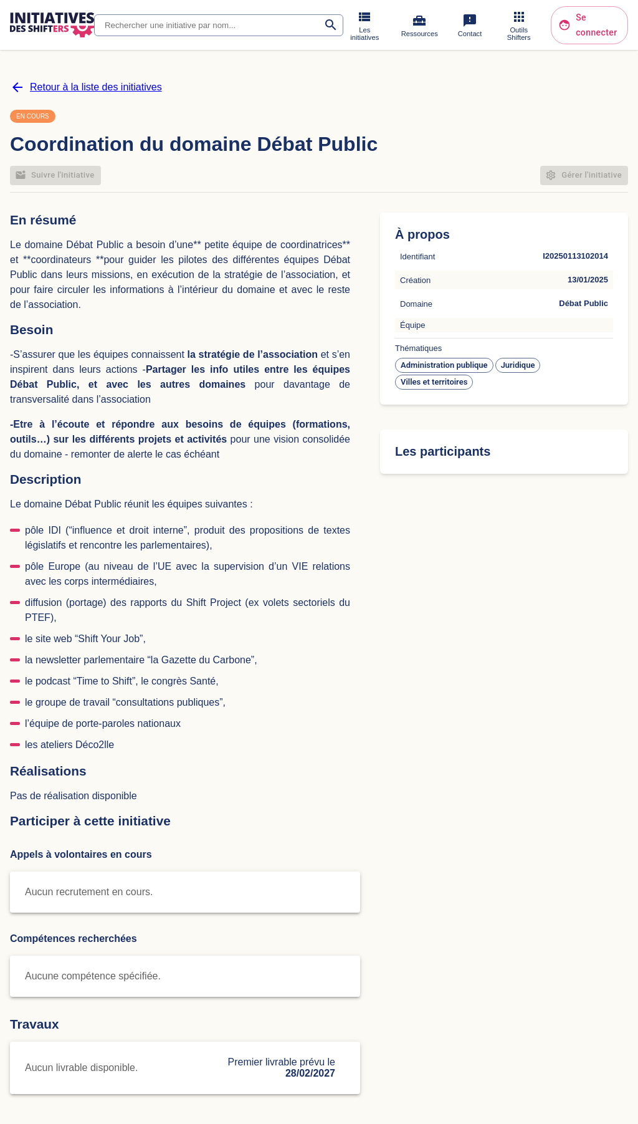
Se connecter (589, 25)
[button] (444, 365)
